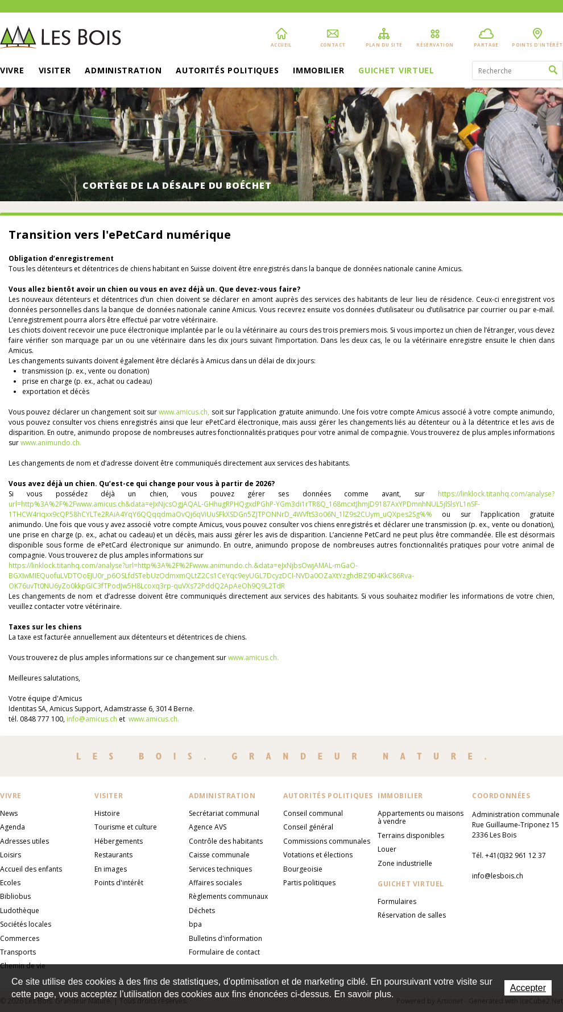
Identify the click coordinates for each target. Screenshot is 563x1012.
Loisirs (10, 855)
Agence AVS (207, 827)
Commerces (19, 938)
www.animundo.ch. (50, 442)
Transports (18, 952)
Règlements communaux (228, 896)
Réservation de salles (412, 915)
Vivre (12, 71)
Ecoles (10, 882)
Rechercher (553, 70)
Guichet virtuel (396, 71)
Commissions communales (326, 841)
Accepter (528, 988)
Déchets (202, 910)
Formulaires (397, 901)
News (9, 813)
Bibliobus (15, 896)
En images (110, 869)
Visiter (55, 71)
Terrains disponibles (411, 835)
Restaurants (113, 855)
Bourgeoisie (302, 869)
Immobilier (318, 71)
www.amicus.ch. (253, 657)
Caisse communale (219, 855)
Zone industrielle (405, 863)
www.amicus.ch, (184, 412)
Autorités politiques (227, 71)
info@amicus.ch (92, 719)
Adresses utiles (24, 841)
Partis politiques (309, 882)
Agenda (12, 827)
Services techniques (220, 869)
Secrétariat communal (224, 813)
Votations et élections (318, 855)
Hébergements (118, 841)
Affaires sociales (215, 882)
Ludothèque (19, 910)
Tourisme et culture (125, 827)
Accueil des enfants (31, 869)
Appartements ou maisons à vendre (420, 817)
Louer (387, 849)
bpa (195, 924)
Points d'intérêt (118, 882)
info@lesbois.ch (497, 876)
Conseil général (308, 827)
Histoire (107, 813)
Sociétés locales (25, 924)
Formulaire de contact (224, 952)
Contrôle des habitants (226, 841)
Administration (123, 71)
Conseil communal (313, 813)
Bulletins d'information (225, 938)
